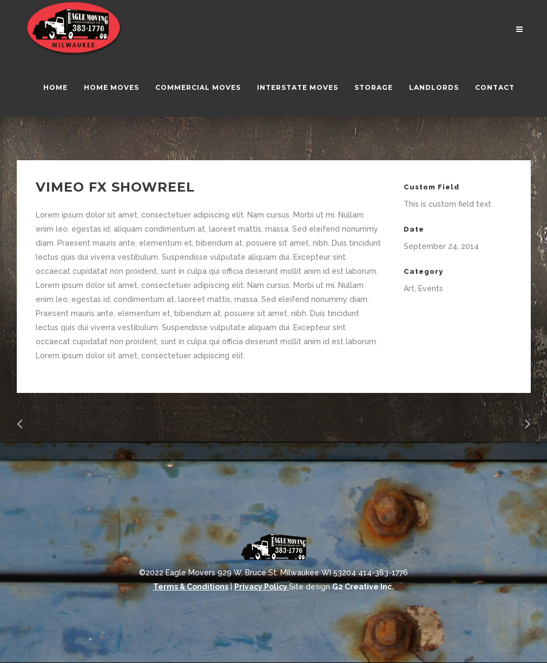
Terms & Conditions (190, 586)
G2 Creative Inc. (363, 586)
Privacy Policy (261, 586)
